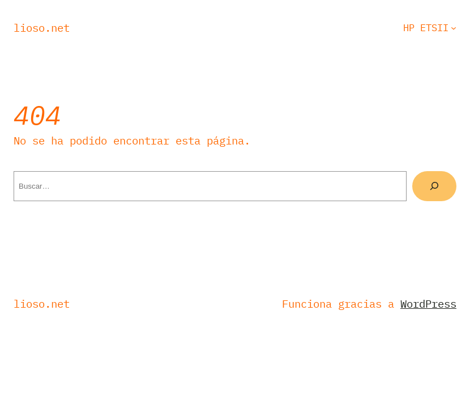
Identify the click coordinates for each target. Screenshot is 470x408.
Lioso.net (42, 28)
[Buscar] (434, 186)
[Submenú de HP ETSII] (453, 28)
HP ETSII (425, 28)
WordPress (428, 304)
